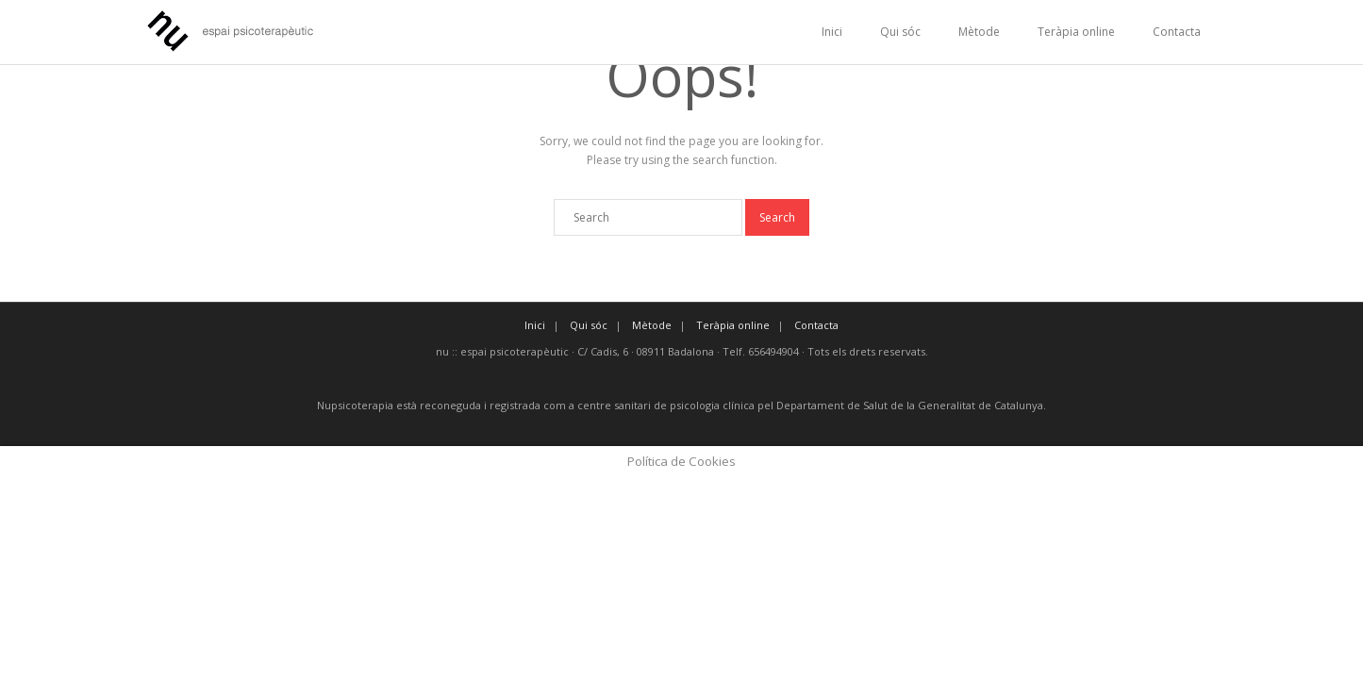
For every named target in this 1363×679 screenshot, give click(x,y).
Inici (832, 32)
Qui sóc (900, 32)
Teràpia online (1076, 32)
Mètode (979, 32)
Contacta (1177, 32)
